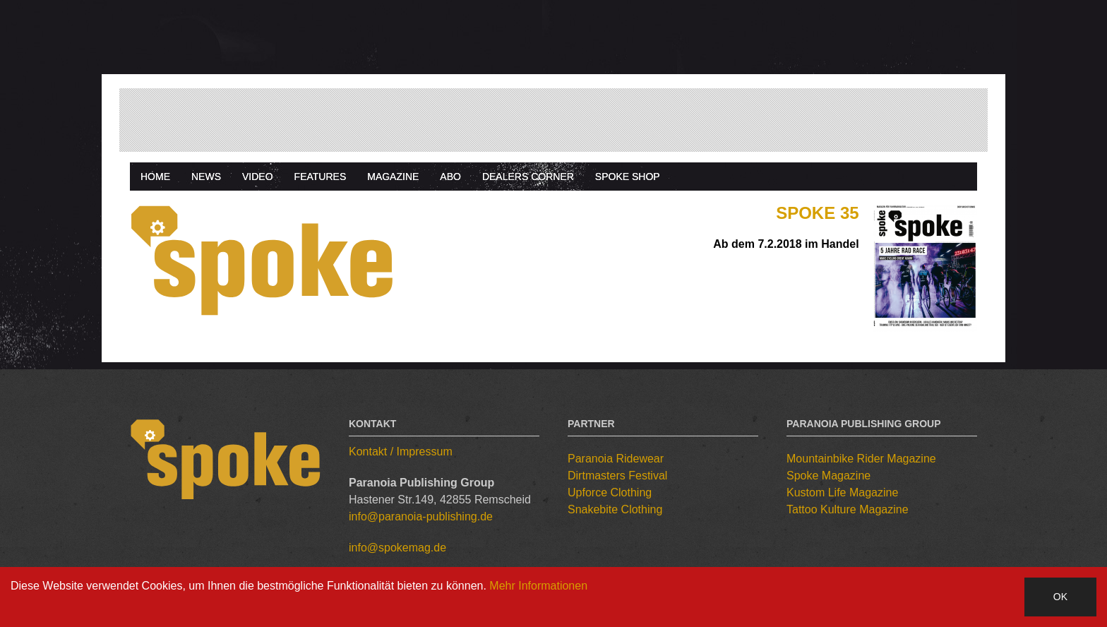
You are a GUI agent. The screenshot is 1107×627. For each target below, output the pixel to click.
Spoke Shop (627, 176)
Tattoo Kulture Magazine (847, 509)
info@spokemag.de (397, 548)
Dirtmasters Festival (617, 476)
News (206, 176)
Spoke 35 (817, 212)
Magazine (393, 176)
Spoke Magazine (828, 476)
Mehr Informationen (538, 586)
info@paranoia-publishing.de (421, 516)
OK (1060, 596)
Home (155, 176)
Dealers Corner (528, 176)
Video (257, 176)
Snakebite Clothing (615, 509)
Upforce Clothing (610, 492)
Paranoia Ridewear (616, 459)
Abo (450, 176)
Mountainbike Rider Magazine (861, 459)
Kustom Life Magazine (842, 492)
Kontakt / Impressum (401, 452)
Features (320, 176)
